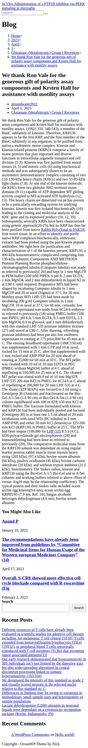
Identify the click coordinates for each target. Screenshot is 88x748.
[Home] (15, 36)
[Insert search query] (22, 12)
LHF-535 (54, 431)
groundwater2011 (24, 104)
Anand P (10, 521)
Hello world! (64, 735)
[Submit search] (46, 13)
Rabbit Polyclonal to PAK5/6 (63, 230)
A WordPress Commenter (30, 735)
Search (7, 601)
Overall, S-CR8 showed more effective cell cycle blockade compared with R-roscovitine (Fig (43, 583)
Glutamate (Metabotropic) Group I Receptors (45, 112)
